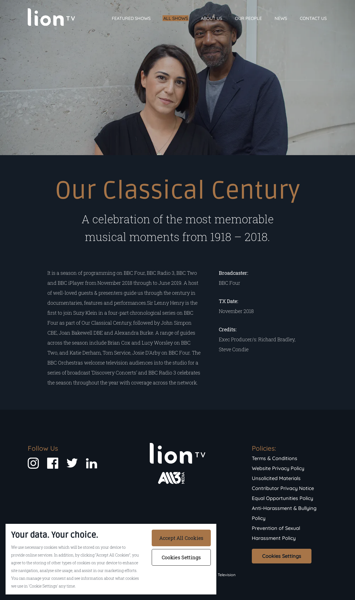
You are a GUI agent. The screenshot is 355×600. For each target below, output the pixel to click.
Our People (248, 18)
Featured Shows (131, 18)
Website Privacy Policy (278, 468)
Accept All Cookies (181, 538)
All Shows (175, 18)
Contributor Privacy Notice (283, 488)
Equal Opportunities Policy (282, 498)
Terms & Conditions (274, 458)
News (281, 18)
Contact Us (313, 18)
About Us (211, 18)
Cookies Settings (281, 556)
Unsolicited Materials (276, 478)
